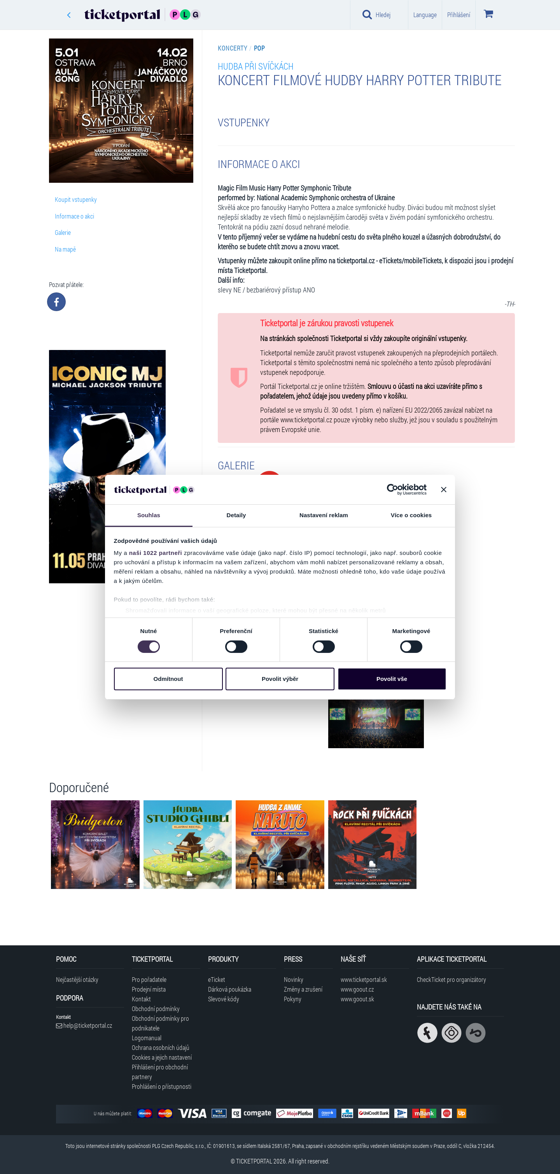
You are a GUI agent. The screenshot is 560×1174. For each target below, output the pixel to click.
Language (425, 14)
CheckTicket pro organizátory (451, 979)
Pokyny (292, 999)
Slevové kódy (223, 999)
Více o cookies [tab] (411, 515)
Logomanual (146, 1038)
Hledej (376, 14)
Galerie (63, 232)
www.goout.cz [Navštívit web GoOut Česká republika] (357, 989)
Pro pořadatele (149, 979)
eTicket (216, 979)
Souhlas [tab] (148, 515)
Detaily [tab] (236, 515)
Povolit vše (391, 678)
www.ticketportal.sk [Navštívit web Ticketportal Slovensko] (364, 979)
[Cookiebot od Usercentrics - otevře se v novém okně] (393, 489)
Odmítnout (168, 678)
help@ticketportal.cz (84, 1025)
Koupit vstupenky (76, 199)
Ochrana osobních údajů (160, 1047)
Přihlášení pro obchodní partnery (160, 1072)
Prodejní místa (149, 989)
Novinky (293, 979)
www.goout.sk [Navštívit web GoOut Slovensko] (357, 999)
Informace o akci (74, 216)
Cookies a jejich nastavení (162, 1057)
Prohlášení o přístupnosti (161, 1086)
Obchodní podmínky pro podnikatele (160, 1023)
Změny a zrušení (303, 989)
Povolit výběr (280, 678)
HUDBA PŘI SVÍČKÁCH (256, 66)
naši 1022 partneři (155, 552)
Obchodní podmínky (156, 1008)
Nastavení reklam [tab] (323, 515)
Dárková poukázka (229, 989)
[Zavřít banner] (443, 489)
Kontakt (141, 999)
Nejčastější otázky (77, 979)
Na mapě (65, 249)
